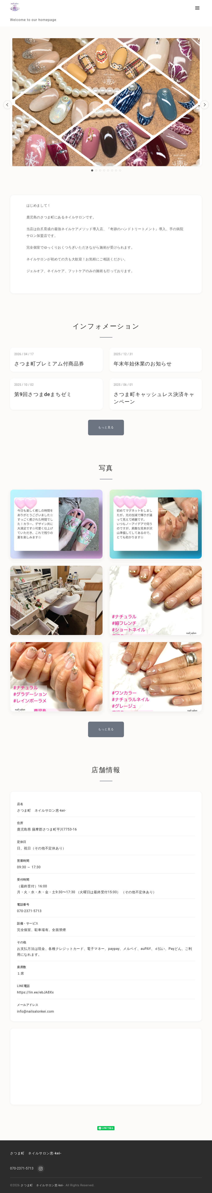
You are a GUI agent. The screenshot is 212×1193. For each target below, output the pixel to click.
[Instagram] (40, 1168)
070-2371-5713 (22, 1169)
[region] (106, 104)
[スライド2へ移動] (96, 170)
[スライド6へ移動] (112, 170)
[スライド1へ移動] (92, 170)
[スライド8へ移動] (120, 170)
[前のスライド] (7, 104)
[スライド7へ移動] (116, 170)
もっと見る (106, 428)
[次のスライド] (204, 104)
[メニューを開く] (197, 8)
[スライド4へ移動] (104, 170)
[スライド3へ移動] (100, 170)
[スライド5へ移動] (108, 170)
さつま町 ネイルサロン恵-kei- (35, 1153)
